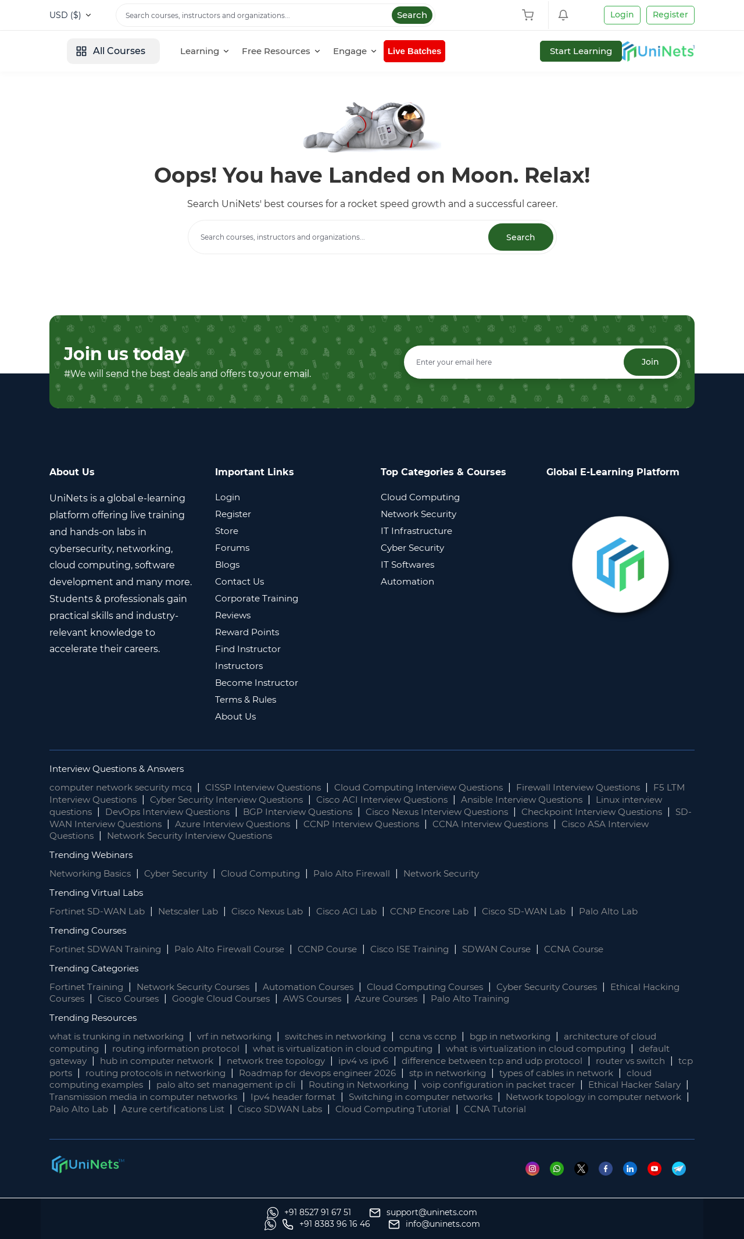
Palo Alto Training (533, 999)
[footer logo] (87, 1175)
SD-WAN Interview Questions (225, 823)
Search (412, 14)
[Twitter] (584, 1180)
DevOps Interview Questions (222, 812)
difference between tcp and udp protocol (556, 1061)
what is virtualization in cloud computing (357, 1049)
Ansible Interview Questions (588, 800)
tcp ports (158, 1072)
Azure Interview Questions (369, 823)
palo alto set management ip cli (361, 1085)
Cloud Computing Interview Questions (443, 787)
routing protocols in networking (267, 1072)
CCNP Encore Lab (446, 911)
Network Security (462, 874)
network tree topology (325, 1061)
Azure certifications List (435, 1109)
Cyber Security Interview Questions (273, 800)
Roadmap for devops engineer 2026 (438, 1072)
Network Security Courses (201, 986)
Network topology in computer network (200, 1109)
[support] (206, 1224)
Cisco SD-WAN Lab (544, 911)
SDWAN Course (516, 949)
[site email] (649, 1224)
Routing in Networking (502, 1085)
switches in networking (355, 1036)
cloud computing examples (209, 1085)
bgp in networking (540, 1036)
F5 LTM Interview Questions (113, 800)
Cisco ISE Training (425, 949)
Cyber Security (184, 874)
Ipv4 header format (494, 1097)
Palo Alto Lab (631, 911)
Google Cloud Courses (272, 999)
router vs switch (86, 1072)
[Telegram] (683, 1180)
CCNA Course (597, 949)
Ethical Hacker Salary (173, 1097)
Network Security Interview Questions (355, 836)
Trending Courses (90, 931)
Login (622, 14)
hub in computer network (199, 1061)
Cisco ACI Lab (360, 911)
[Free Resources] (369, 51)
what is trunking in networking (121, 1036)
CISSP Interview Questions (277, 787)
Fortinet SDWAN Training (108, 949)
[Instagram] (534, 1180)
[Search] (275, 15)
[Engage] (442, 51)
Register (670, 14)
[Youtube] (659, 1180)
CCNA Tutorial (130, 1121)
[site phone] (540, 1224)
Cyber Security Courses (578, 986)
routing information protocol (182, 1049)
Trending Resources (96, 1018)
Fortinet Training (88, 986)
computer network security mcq (125, 787)
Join (649, 362)
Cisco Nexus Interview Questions (509, 812)
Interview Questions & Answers (121, 769)
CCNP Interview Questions (506, 823)
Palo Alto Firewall (369, 874)
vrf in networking (247, 1036)
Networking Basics (93, 874)
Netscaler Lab (194, 911)
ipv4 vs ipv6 (419, 1061)
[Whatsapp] (559, 1180)
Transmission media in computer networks (335, 1097)
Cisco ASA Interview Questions (181, 836)
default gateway (87, 1061)
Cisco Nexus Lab (277, 911)
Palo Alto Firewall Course (237, 949)
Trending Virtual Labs (98, 893)
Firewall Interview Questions (613, 787)
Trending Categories (97, 968)
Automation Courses (324, 986)
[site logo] (93, 51)
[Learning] (292, 51)
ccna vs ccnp (453, 1036)
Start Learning (654, 50)
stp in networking (576, 1072)
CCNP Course (339, 949)
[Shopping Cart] (530, 15)
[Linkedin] (634, 1180)
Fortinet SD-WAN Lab (99, 911)
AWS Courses (368, 999)
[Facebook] (609, 1180)
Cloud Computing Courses (447, 986)
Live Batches (504, 51)
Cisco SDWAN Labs (547, 1109)
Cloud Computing (274, 874)
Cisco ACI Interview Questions (440, 800)
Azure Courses (446, 999)
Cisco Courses (174, 999)
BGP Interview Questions (360, 812)
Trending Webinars (93, 855)
